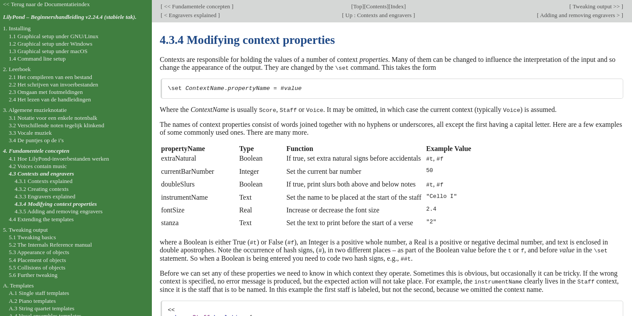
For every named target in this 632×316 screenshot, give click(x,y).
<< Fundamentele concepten (196, 6)
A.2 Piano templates (32, 301)
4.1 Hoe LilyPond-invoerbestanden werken (59, 158)
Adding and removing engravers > (580, 15)
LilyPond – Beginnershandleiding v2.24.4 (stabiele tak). (69, 17)
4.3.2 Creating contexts (41, 189)
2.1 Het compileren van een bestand (50, 77)
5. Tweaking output (25, 229)
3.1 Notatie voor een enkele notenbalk (53, 118)
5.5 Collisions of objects (37, 267)
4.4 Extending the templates (41, 219)
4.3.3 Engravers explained (44, 196)
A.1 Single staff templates (39, 293)
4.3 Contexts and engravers (41, 173)
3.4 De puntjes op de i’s (36, 140)
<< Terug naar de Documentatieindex (46, 4)
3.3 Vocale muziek (30, 132)
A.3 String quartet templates (42, 308)
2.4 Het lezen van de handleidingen (50, 99)
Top (357, 6)
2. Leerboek (17, 69)
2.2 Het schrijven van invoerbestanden (53, 84)
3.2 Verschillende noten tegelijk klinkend (56, 125)
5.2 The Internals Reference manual (50, 244)
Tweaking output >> (596, 6)
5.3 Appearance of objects (39, 252)
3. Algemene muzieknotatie (35, 110)
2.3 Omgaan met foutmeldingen (46, 92)
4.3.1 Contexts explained (43, 181)
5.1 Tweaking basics (32, 237)
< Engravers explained (190, 15)
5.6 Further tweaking (33, 275)
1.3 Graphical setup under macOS (48, 51)
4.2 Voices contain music (38, 166)
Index (397, 6)
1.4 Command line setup (37, 58)
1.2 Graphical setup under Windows (50, 43)
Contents (376, 6)
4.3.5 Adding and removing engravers (58, 211)
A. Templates (18, 285)
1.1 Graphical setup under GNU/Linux (53, 36)
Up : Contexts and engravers (378, 15)
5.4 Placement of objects (37, 260)
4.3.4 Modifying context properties (55, 204)
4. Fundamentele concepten (36, 150)
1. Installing (17, 28)
